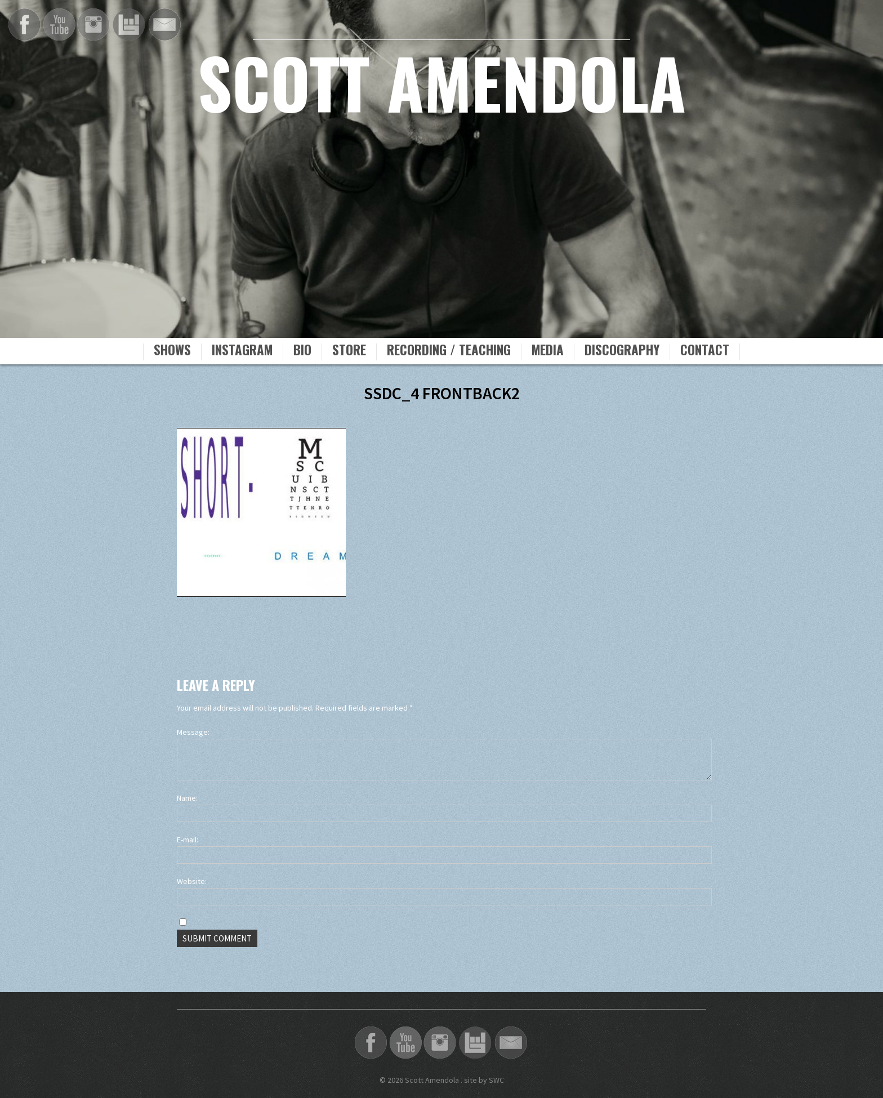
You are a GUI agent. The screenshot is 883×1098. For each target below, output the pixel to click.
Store (349, 351)
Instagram (242, 351)
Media (548, 351)
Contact (704, 351)
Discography (622, 351)
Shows (172, 351)
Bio (302, 351)
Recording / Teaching (449, 351)
